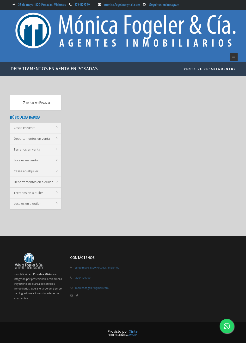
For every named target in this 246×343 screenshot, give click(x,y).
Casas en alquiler (36, 171)
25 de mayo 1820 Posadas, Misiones (42, 4)
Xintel (133, 331)
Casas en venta (36, 127)
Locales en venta (36, 160)
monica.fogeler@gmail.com (122, 4)
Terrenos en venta (36, 149)
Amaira (132, 334)
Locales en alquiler (36, 203)
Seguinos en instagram (164, 4)
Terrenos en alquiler (36, 193)
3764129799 (82, 4)
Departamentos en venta (36, 138)
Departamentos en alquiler (36, 182)
